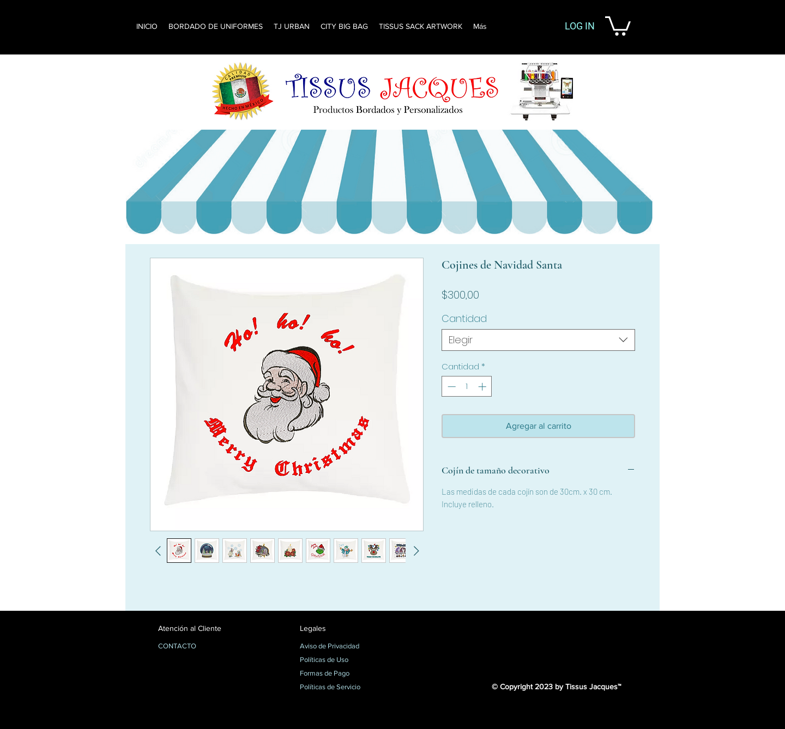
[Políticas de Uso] (338, 660)
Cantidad (464, 318)
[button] (618, 24)
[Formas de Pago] (338, 674)
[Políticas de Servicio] (338, 687)
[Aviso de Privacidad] (338, 647)
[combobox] (538, 340)
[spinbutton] (467, 386)
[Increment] (483, 386)
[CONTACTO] (196, 647)
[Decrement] (450, 386)
